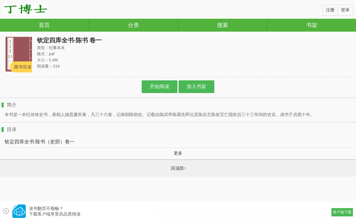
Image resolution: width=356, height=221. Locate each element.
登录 (345, 9)
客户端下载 (342, 212)
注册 (330, 9)
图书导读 (22, 66)
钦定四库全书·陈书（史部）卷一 (40, 141)
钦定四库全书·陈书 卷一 (69, 40)
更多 (178, 153)
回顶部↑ (178, 168)
